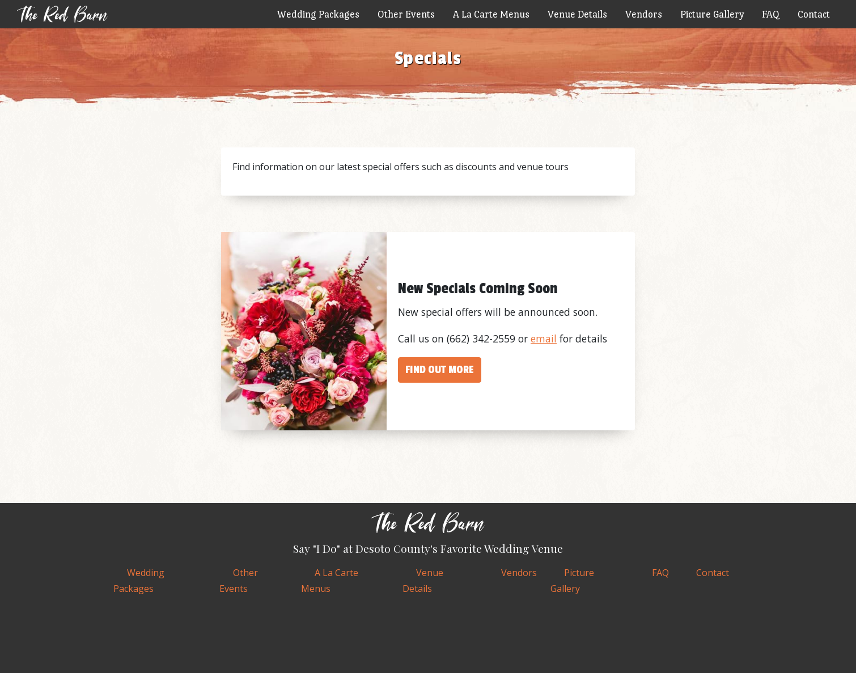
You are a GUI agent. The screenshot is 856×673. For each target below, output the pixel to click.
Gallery (712, 14)
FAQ (770, 14)
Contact (814, 14)
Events (406, 14)
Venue (577, 14)
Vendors (643, 14)
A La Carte (491, 14)
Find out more (439, 369)
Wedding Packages (318, 14)
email (544, 338)
